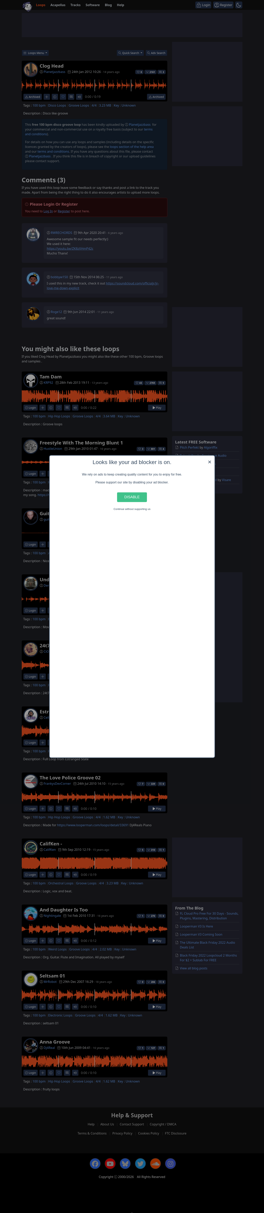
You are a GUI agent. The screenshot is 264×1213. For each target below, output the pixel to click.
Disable (132, 497)
